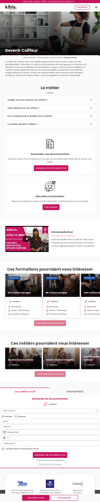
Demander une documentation (51, 168)
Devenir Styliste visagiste (60, 359)
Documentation (36, 498)
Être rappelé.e (82, 7)
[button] (50, 410)
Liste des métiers (43, 58)
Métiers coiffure (56, 58)
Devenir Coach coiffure (20, 359)
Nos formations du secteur (50, 323)
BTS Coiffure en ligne (19, 292)
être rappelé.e (64, 498)
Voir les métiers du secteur (50, 374)
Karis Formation (29, 58)
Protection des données (50, 464)
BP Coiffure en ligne (56, 292)
